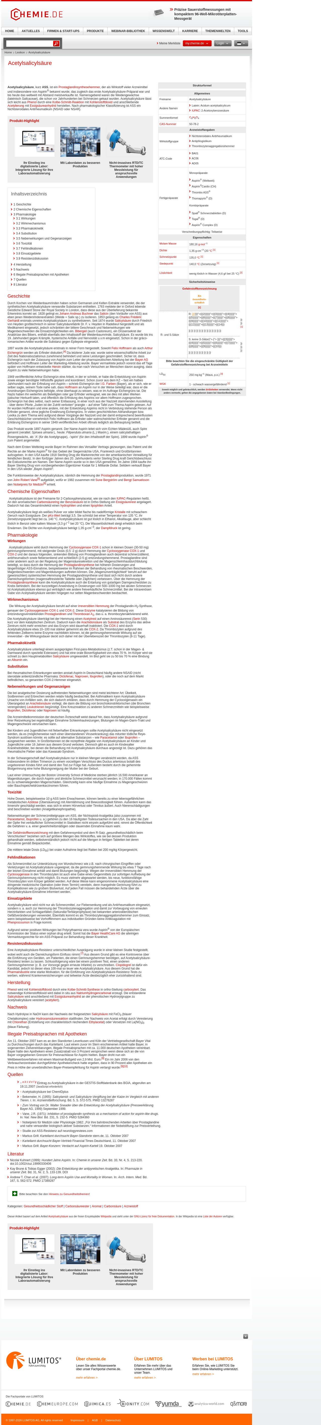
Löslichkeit (165, 272)
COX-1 (96, 547)
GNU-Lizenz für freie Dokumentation (154, 1216)
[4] (64, 351)
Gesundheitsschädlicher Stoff (43, 1206)
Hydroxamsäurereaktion (52, 1018)
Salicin (104, 313)
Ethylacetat (96, 1022)
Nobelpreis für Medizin (28, 484)
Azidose (33, 802)
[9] (122, 1066)
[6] (44, 483)
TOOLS (243, 31)
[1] (214, 250)
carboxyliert (131, 989)
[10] (125, 1066)
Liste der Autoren (212, 1216)
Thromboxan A (83, 614)
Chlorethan (19, 1022)
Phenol (32, 102)
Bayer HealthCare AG (105, 933)
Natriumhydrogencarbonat (93, 993)
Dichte (163, 250)
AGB (95, 1420)
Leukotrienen (35, 707)
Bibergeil (81, 331)
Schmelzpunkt (168, 256)
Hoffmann (71, 387)
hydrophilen (68, 505)
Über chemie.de (91, 1359)
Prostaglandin (67, 87)
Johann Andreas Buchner (76, 313)
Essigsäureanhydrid (43, 105)
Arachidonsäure (91, 622)
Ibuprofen (96, 676)
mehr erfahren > (87, 1377)
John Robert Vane (25, 480)
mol (203, 244)
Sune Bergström (106, 480)
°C (210, 250)
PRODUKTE (95, 31)
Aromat (97, 1206)
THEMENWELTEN (217, 31)
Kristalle (120, 512)
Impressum (77, 1420)
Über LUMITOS (148, 1359)
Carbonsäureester (77, 1206)
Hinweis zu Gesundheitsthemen (69, 1194)
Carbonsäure (112, 1206)
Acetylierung (16, 105)
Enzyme (90, 610)
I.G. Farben (108, 384)
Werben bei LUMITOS (212, 1359)
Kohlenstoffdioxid (101, 102)
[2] (241, 272)
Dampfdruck (109, 528)
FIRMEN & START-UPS (63, 31)
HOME (9, 31)
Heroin (56, 367)
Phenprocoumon (19, 922)
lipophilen (97, 505)
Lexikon (20, 52)
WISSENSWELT (163, 31)
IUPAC (196, 110)
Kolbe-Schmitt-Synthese (83, 989)
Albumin (17, 660)
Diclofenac (66, 676)
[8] (103, 1058)
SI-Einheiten (212, 389)
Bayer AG (141, 360)
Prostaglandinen (55, 614)
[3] (221, 374)
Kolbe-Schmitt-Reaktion (68, 102)
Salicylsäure (123, 320)
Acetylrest (90, 619)
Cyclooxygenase (80, 547)
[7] (82, 953)
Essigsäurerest (126, 502)
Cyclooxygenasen (36, 610)
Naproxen (81, 676)
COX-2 (12, 554)
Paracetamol (108, 737)
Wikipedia (106, 1216)
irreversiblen (86, 606)
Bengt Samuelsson (136, 480)
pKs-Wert (54, 515)
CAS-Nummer (167, 124)
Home (8, 52)
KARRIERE (190, 31)
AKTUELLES (31, 31)
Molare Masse (168, 243)
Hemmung (102, 606)
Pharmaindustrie (18, 972)
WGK (162, 383)
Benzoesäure (74, 502)
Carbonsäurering (48, 502)
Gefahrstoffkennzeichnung (199, 288)
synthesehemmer (88, 87)
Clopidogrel (123, 965)
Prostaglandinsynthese (79, 565)
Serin (136, 619)
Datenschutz (113, 1420)
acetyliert (52, 1000)
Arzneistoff (131, 1206)
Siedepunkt (166, 263)
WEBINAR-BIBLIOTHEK (128, 31)
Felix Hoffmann (122, 348)
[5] (38, 479)
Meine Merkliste (169, 43)
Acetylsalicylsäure (58, 1216)
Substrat (113, 622)
